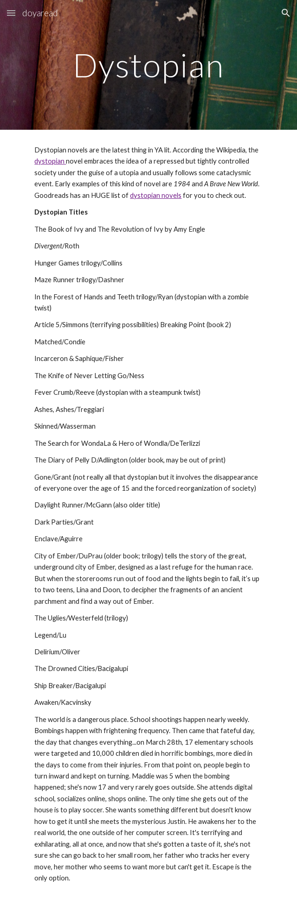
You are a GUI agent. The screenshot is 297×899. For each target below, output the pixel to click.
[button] (11, 12)
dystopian (50, 161)
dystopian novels (155, 195)
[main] (148, 65)
